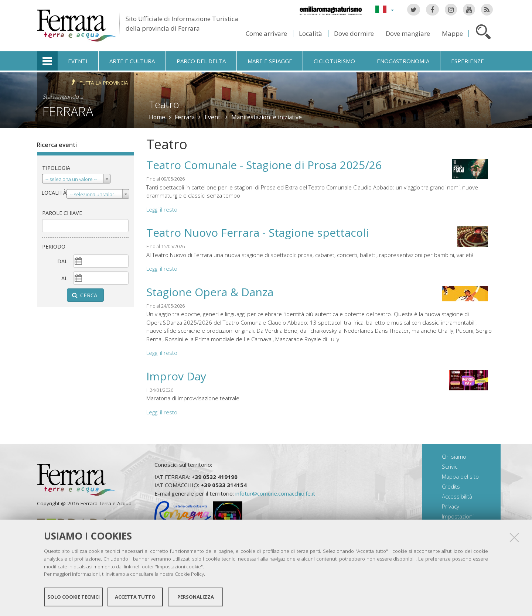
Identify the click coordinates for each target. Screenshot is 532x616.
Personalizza (195, 596)
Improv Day (176, 376)
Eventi (78, 61)
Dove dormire (354, 33)
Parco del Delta (201, 61)
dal (62, 261)
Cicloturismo (334, 61)
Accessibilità (457, 496)
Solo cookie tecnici (73, 596)
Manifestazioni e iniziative (266, 117)
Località (310, 33)
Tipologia (56, 167)
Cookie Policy (189, 574)
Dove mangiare (408, 33)
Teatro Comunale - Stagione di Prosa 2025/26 (264, 164)
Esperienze (467, 61)
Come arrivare (266, 33)
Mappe (452, 33)
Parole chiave (62, 212)
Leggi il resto (161, 209)
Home (157, 117)
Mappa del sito (460, 476)
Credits (451, 486)
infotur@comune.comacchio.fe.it (275, 493)
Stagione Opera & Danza (209, 292)
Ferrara (67, 111)
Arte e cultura (132, 61)
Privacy (450, 506)
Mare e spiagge (270, 61)
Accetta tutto (135, 596)
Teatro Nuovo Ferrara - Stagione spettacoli (257, 232)
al (64, 278)
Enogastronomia (403, 61)
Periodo (53, 246)
